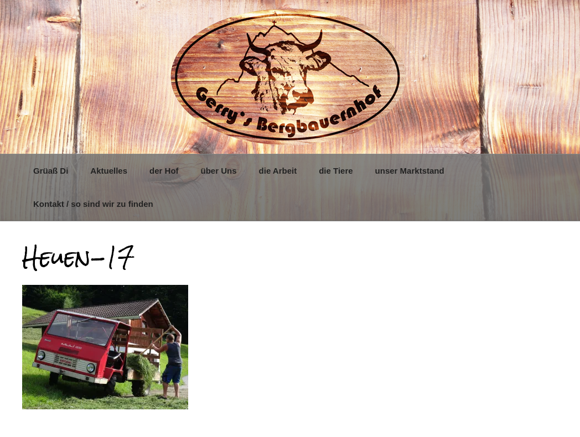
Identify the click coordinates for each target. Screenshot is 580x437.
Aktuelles (108, 170)
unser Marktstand (409, 170)
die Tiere (336, 170)
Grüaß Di (50, 170)
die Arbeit (278, 170)
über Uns (219, 170)
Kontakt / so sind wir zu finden (93, 204)
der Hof (164, 170)
